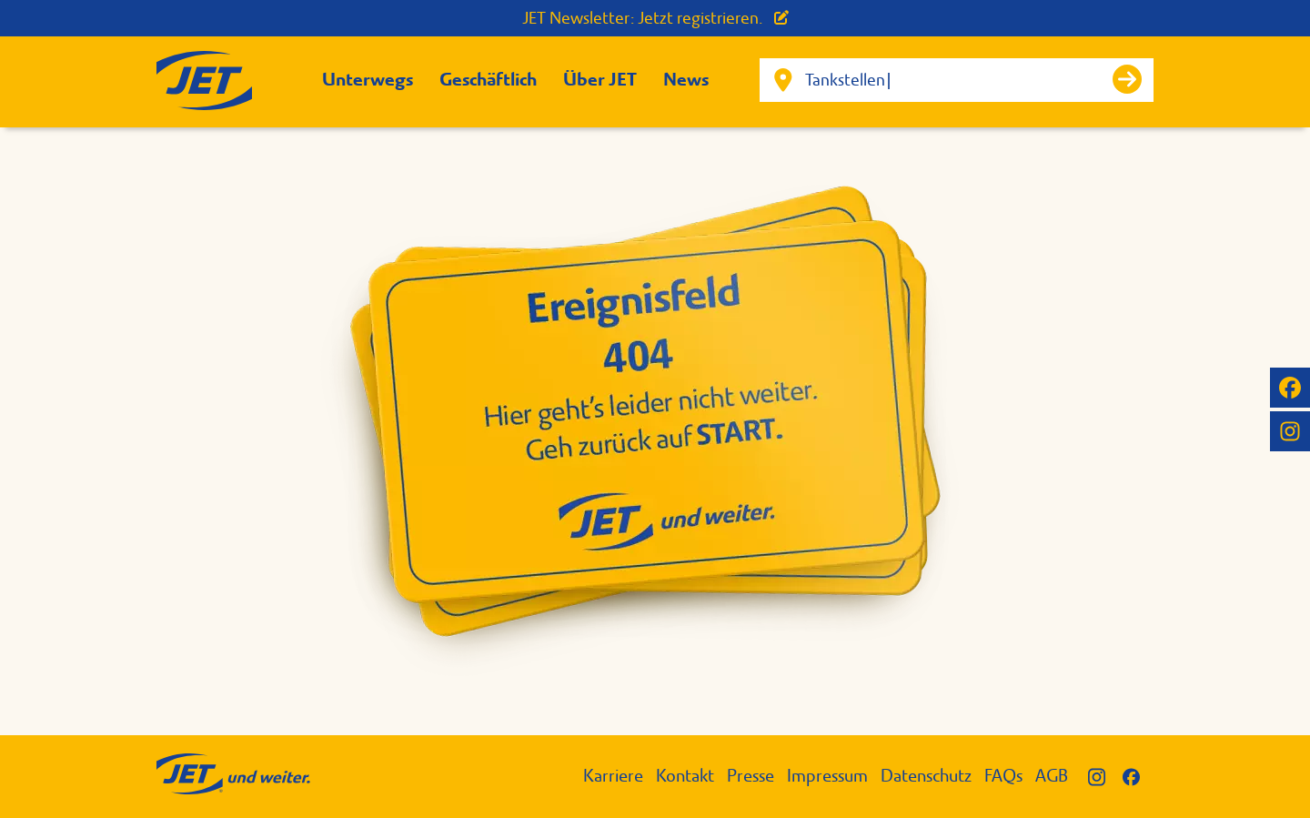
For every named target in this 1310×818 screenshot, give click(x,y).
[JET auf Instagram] (1290, 431)
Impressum (827, 775)
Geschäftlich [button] (488, 79)
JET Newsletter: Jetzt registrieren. (655, 18)
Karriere (613, 775)
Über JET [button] (600, 79)
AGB (1051, 775)
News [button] (686, 79)
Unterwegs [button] (367, 79)
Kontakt (685, 775)
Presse (750, 775)
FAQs (1003, 775)
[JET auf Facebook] (1290, 388)
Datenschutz (926, 775)
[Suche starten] (1127, 79)
